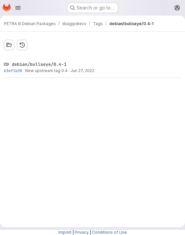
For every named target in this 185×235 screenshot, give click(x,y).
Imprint (64, 232)
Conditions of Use (109, 232)
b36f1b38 (13, 70)
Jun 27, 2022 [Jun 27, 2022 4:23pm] (82, 70)
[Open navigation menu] (18, 8)
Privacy (82, 232)
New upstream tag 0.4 (46, 70)
